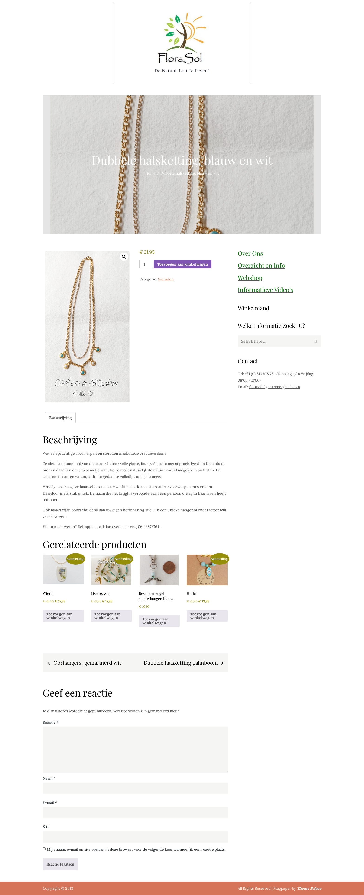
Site (46, 826)
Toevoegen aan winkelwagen (182, 264)
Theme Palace (309, 888)
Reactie (50, 722)
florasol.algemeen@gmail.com (274, 386)
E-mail (50, 802)
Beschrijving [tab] (60, 417)
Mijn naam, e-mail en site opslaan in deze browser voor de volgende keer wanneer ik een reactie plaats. (136, 849)
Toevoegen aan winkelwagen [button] (59, 616)
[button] (124, 257)
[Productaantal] (146, 264)
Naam (49, 778)
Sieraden (166, 279)
